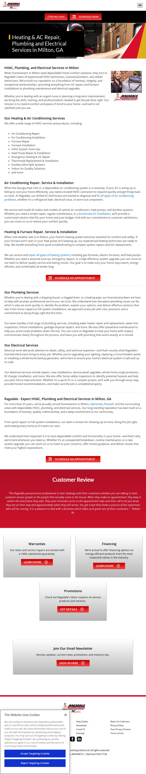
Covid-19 (80, 729)
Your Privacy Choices (120, 729)
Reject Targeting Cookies (35, 763)
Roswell (109, 404)
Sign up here (71, 663)
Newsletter (81, 725)
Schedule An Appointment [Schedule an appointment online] (72, 278)
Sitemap (80, 733)
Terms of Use (117, 733)
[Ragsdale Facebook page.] (72, 739)
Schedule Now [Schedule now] (86, 16)
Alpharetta (96, 404)
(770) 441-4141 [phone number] (56, 16)
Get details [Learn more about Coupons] (72, 609)
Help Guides (82, 721)
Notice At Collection (120, 721)
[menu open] (140, 5)
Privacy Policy (117, 725)
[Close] (65, 715)
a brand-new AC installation (93, 213)
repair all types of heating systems (49, 255)
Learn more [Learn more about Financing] (108, 565)
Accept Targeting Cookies (35, 753)
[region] (35, 742)
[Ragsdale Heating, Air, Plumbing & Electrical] (11, 5)
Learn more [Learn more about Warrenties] (36, 562)
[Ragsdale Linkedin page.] (79, 739)
